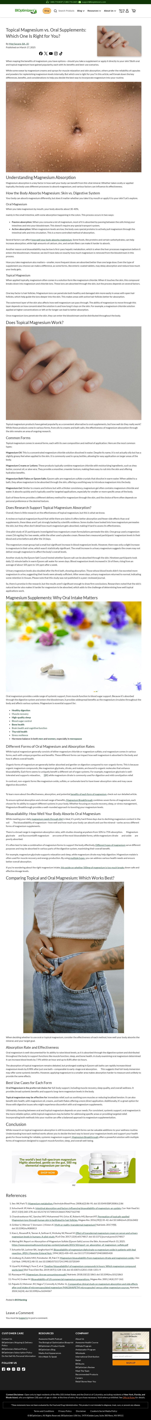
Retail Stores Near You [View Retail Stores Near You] (86, 1381)
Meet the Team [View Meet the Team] (82, 1371)
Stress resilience (20, 735)
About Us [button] (110, 11)
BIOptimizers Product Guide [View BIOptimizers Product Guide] (52, 1346)
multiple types (77, 858)
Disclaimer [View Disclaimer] (81, 1411)
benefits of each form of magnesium (88, 794)
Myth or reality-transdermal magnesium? (75, 1224)
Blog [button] (82, 11)
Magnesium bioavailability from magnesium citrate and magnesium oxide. (97, 1257)
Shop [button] (47, 11)
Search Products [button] (66, 10)
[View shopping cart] (134, 10)
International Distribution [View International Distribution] (87, 1356)
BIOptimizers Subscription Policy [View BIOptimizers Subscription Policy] (17, 1352)
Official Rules (129, 1397)
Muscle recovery (20, 713)
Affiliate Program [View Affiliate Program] (83, 1346)
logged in (23, 1317)
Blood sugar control (22, 720)
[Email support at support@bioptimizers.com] (92, 2)
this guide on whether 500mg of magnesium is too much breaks (92, 867)
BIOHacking (21, 1299)
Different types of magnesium (110, 845)
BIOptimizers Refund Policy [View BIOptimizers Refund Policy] (14, 1349)
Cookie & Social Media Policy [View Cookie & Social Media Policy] (103, 1411)
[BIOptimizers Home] (25, 11)
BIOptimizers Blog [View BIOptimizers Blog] (47, 1349)
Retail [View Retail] (78, 1360)
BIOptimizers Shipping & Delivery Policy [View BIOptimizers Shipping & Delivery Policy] (17, 1344)
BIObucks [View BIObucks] (80, 1363)
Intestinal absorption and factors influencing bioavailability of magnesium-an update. (78, 1208)
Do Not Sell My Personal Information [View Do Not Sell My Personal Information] (19, 1356)
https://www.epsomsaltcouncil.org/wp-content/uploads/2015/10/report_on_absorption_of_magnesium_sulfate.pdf (70, 1244)
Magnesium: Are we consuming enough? (46, 1274)
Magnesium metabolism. (40, 1203)
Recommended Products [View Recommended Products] (87, 1374)
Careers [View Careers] (79, 1378)
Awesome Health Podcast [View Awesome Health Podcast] (50, 1339)
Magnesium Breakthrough (79, 800)
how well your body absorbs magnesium (51, 239)
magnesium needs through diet (47, 819)
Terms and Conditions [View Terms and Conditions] (44, 1411)
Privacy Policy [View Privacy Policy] (65, 1411)
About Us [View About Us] (80, 1339)
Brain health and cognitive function (29, 728)
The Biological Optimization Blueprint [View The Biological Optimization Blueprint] (56, 1342)
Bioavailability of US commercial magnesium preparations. (60, 1279)
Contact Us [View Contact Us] (7, 1339)
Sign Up (130, 1362)
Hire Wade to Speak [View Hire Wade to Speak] (48, 1356)
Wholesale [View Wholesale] (80, 1353)
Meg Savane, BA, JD (19, 43)
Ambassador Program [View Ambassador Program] (86, 1349)
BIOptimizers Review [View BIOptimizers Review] (85, 1367)
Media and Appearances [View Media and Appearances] (50, 1353)
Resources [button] (95, 11)
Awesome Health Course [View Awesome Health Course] (87, 1342)
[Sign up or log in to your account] (124, 11)
